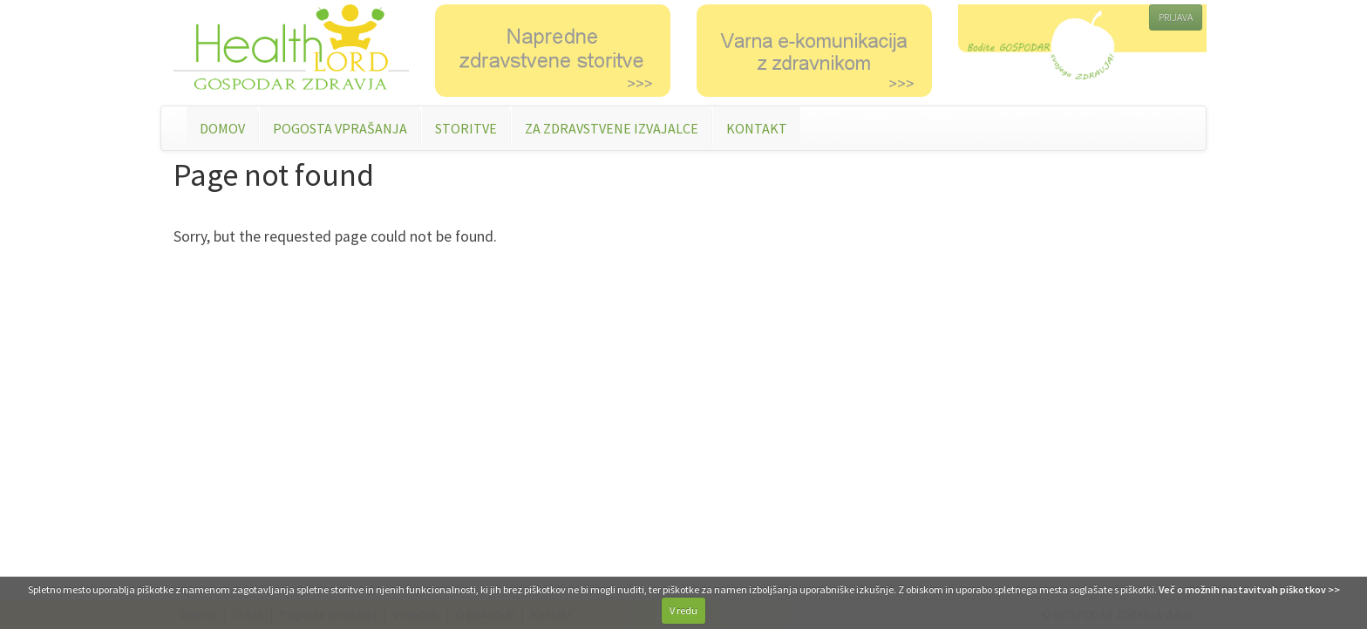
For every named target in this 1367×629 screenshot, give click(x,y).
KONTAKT (756, 128)
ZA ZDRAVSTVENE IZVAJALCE (611, 128)
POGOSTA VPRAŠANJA (340, 128)
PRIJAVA (1176, 17)
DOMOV (222, 128)
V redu (683, 610)
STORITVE (466, 128)
